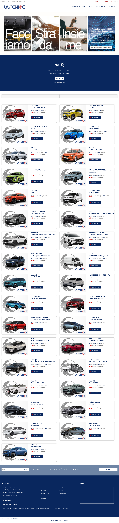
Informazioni (75, 6)
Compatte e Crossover (12, 508)
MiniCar (59, 508)
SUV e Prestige (22, 508)
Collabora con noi (108, 1)
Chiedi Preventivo (112, 6)
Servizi (83, 6)
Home (68, 6)
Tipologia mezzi (100, 6)
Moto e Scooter (30, 508)
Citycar (3, 508)
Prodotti (90, 6)
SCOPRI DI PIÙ (59, 78)
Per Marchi (65, 508)
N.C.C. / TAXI (54, 508)
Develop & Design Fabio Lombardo (59, 520)
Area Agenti (43, 498)
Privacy (42, 496)
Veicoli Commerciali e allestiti (42, 508)
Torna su (19, 518)
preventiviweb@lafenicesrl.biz (18, 1)
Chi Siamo (97, 1)
